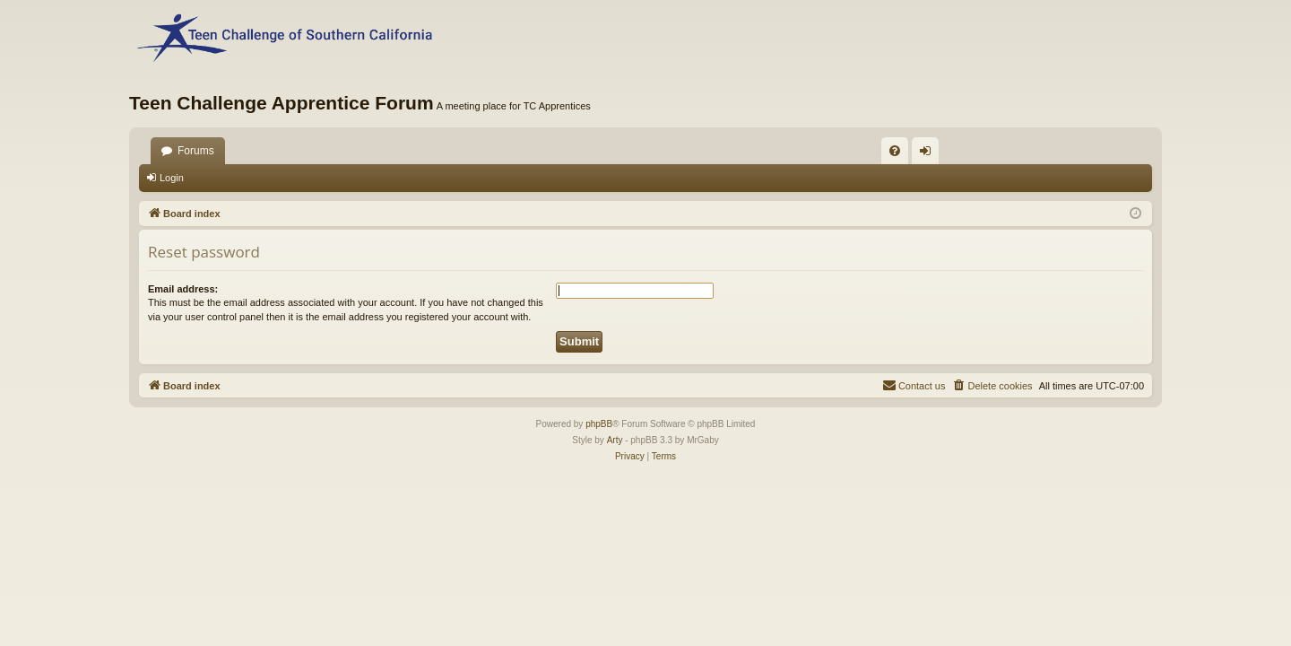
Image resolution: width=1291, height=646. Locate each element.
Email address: (183, 289)
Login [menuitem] (929, 154)
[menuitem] (894, 150)
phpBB (598, 424)
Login (172, 177)
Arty (615, 440)
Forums (196, 150)
